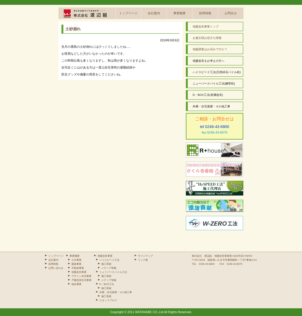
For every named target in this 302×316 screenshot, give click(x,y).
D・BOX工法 (106, 284)
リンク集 (143, 259)
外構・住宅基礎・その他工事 (115, 292)
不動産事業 (77, 268)
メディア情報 (108, 268)
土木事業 (76, 259)
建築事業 (76, 263)
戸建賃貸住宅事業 (81, 280)
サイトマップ (145, 255)
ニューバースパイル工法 (113, 272)
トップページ (128, 13)
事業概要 (179, 13)
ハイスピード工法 (109, 259)
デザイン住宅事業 (81, 276)
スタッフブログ (108, 300)
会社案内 (154, 13)
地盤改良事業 (78, 272)
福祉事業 (76, 284)
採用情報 (205, 13)
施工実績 (106, 263)
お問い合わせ (55, 268)
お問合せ (231, 13)
